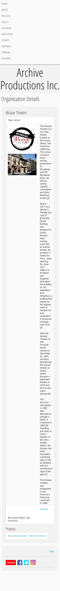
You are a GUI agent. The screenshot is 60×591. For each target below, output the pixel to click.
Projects (6, 16)
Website (44, 509)
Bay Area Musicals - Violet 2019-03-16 (27, 536)
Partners (6, 46)
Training (6, 52)
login (51, 551)
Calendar (6, 28)
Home (5, 4)
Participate (7, 34)
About (5, 10)
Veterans (6, 58)
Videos (5, 22)
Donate (5, 40)
